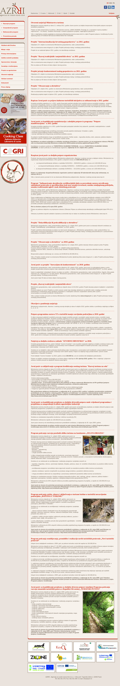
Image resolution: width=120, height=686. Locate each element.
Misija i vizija (5, 49)
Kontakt (72, 13)
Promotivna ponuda (9, 36)
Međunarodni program (10, 32)
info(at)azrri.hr (87, 678)
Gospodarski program (10, 28)
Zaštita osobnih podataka (9, 58)
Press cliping (5, 87)
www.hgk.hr (63, 360)
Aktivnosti (51, 13)
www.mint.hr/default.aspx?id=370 (86, 427)
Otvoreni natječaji (7, 74)
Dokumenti (5, 83)
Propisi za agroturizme (8, 70)
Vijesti (65, 13)
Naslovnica (34, 13)
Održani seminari (7, 78)
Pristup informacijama (8, 53)
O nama (43, 13)
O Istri (59, 13)
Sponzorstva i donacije (9, 62)
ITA (114, 3)
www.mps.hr (100, 177)
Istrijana (111, 13)
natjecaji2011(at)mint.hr (87, 31)
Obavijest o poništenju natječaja (44, 303)
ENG (110, 3)
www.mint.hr (80, 34)
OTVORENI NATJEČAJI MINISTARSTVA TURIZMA (57, 35)
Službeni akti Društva (8, 45)
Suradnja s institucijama (9, 66)
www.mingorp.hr (48, 47)
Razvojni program (9, 23)
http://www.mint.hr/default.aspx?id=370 (44, 396)
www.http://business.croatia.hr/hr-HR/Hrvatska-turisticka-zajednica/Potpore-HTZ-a (71, 143)
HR (108, 3)
